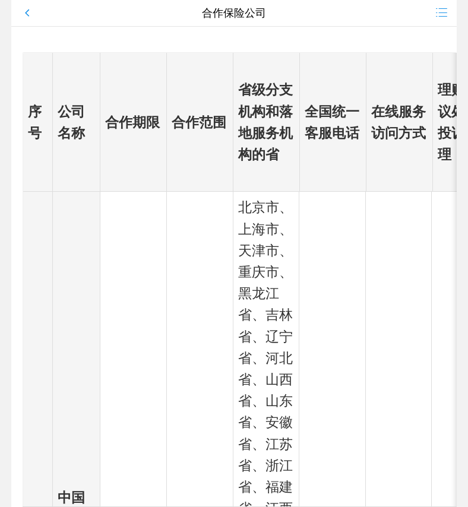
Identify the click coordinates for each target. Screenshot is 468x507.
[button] (87, 13)
